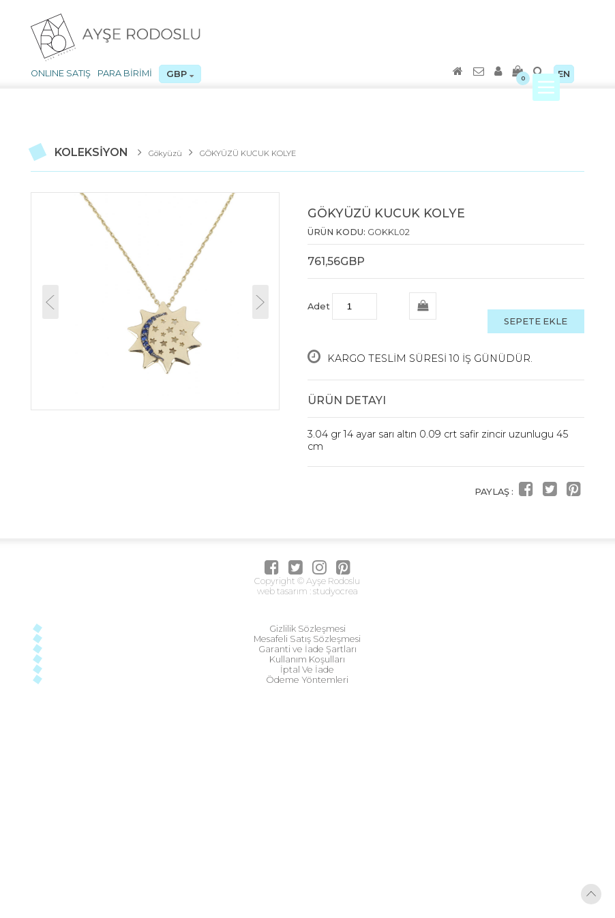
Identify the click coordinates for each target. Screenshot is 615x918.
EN (564, 74)
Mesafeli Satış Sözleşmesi (307, 639)
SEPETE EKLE (535, 321)
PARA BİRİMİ (124, 73)
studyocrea (334, 591)
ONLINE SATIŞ (61, 73)
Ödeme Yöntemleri (307, 680)
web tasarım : (284, 591)
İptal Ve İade (307, 669)
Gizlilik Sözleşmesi (307, 629)
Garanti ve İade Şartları (307, 649)
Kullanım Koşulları (307, 659)
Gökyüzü (165, 153)
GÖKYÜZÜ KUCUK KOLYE (248, 153)
